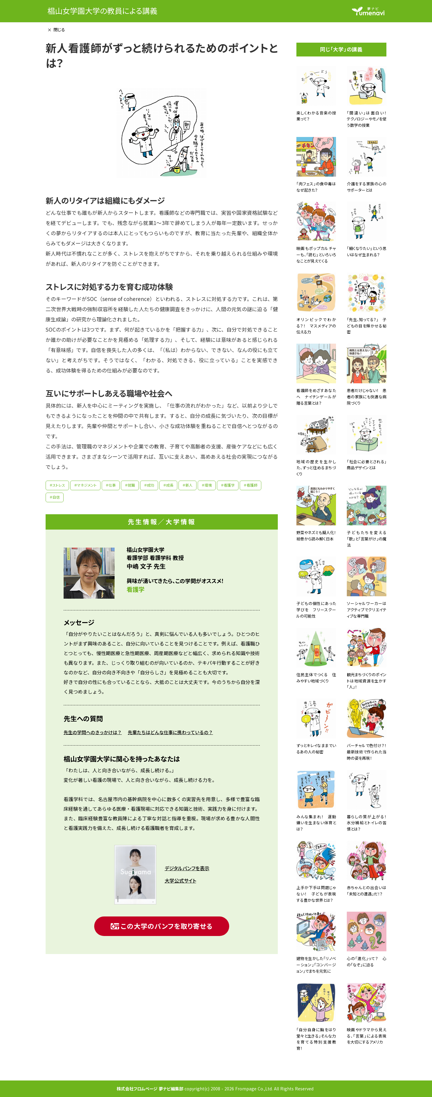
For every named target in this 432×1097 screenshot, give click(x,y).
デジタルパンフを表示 (187, 868)
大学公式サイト (180, 880)
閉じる (59, 29)
